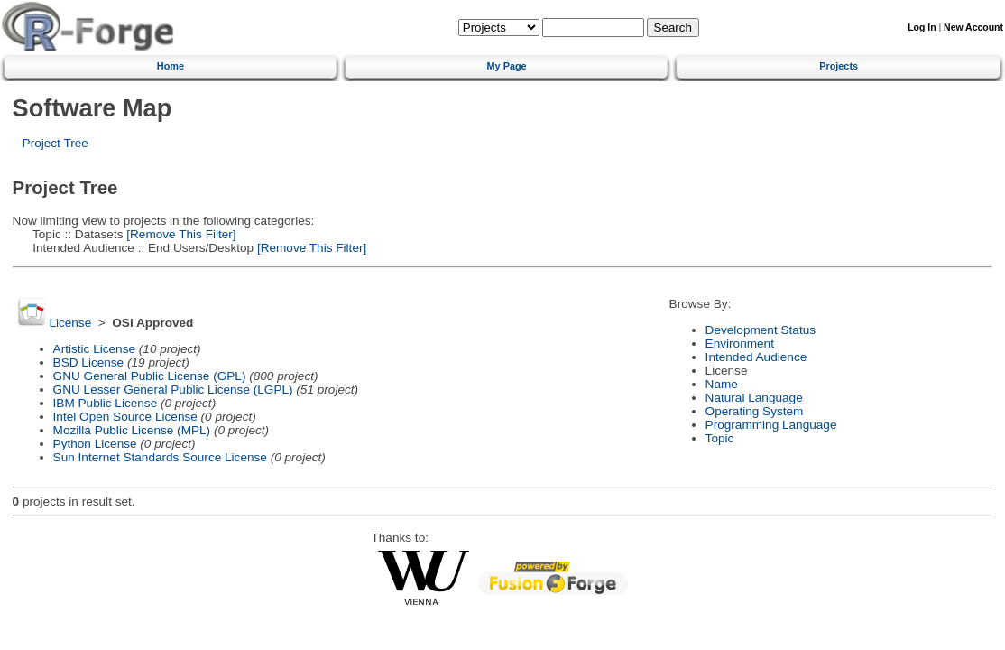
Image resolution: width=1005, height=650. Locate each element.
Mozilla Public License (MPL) (132, 430)
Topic (719, 438)
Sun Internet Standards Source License (160, 457)
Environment (739, 343)
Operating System (754, 411)
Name (721, 384)
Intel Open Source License (125, 416)
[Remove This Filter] (180, 234)
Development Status (760, 330)
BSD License (88, 362)
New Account (973, 27)
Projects (838, 65)
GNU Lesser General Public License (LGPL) (173, 389)
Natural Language (754, 397)
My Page (507, 65)
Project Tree (55, 143)
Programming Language (771, 425)
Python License (95, 443)
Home (170, 65)
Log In (922, 27)
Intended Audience (756, 357)
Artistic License (94, 349)
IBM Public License (105, 403)
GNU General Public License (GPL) (149, 376)
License (70, 323)
